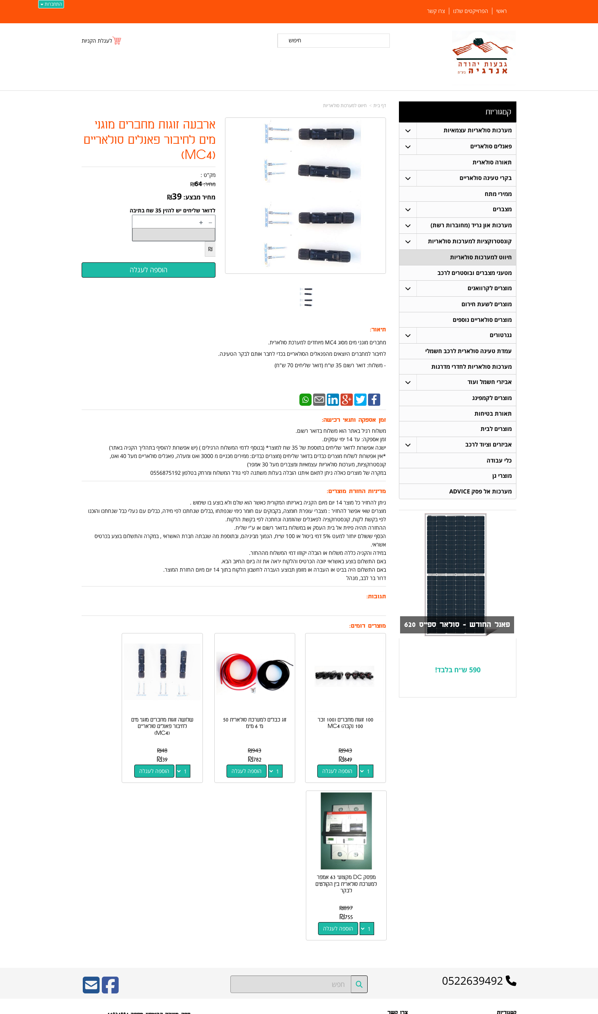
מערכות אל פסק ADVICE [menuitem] (480, 494)
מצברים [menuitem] (502, 210)
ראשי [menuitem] (501, 11)
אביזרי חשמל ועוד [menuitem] (490, 383)
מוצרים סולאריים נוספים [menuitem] (482, 321)
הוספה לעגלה (344, 757)
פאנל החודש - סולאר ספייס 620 (455, 627)
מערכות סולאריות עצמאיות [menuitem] (478, 130)
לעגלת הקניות (97, 40)
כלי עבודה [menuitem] (499, 462)
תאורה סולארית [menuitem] (492, 162)
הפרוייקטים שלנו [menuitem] (470, 11)
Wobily (323, 1007)
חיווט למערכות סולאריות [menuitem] (481, 258)
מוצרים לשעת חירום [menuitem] (486, 305)
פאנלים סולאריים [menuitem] (491, 146)
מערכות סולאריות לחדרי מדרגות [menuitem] (471, 368)
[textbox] (458, 672)
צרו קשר (400, 886)
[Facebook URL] (110, 819)
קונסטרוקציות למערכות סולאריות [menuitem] (470, 242)
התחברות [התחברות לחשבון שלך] (51, 4)
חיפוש (295, 40)
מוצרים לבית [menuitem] (496, 431)
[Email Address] (91, 819)
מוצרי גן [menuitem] (502, 478)
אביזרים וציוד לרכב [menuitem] (488, 446)
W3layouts (175, 906)
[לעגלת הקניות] (102, 40)
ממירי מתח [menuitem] (498, 194)
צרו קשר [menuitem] (436, 11)
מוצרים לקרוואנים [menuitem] (490, 289)
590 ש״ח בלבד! (458, 672)
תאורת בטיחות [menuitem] (493, 415)
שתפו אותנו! (396, 896)
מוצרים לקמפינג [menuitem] (492, 399)
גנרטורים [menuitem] (501, 336)
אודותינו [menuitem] (509, 940)
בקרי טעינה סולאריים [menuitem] (486, 178)
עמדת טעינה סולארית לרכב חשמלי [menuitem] (468, 352)
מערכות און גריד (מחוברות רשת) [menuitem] (471, 226)
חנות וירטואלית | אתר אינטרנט (251, 1007)
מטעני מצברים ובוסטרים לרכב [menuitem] (474, 273)
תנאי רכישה (397, 876)
